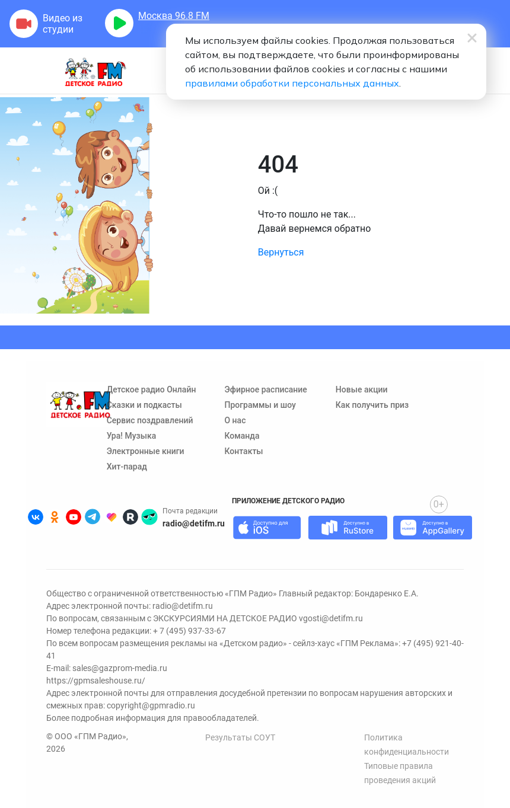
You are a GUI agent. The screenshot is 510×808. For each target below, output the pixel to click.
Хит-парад (127, 466)
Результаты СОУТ (240, 737)
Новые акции (362, 389)
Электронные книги (145, 451)
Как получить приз (372, 405)
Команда (241, 435)
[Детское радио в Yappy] (149, 517)
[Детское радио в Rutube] (130, 517)
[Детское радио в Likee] (111, 517)
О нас (235, 420)
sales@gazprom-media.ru (119, 668)
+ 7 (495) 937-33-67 (189, 630)
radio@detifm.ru (193, 523)
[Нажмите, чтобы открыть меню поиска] (494, 77)
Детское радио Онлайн (151, 389)
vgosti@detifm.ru (331, 618)
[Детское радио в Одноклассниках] (54, 517)
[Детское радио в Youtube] (73, 517)
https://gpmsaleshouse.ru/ (95, 680)
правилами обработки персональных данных (292, 83)
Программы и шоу (259, 405)
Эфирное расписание (265, 389)
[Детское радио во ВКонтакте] (35, 517)
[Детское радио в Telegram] (92, 517)
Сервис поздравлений (150, 420)
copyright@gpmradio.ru (151, 705)
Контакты (243, 451)
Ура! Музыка (132, 435)
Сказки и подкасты (144, 405)
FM (173, 15)
